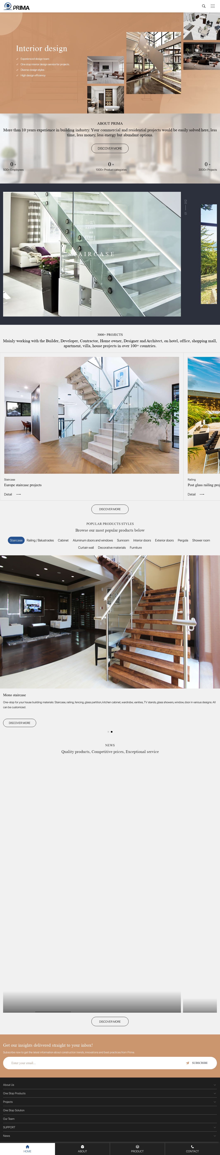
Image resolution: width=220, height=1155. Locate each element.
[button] (107, 110)
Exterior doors (164, 540)
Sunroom (123, 540)
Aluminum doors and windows (93, 540)
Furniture (136, 548)
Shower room (201, 540)
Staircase (16, 540)
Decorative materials (112, 548)
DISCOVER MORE (110, 148)
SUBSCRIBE (197, 1063)
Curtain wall (86, 548)
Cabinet (63, 540)
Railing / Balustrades (40, 540)
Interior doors (142, 540)
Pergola (183, 540)
